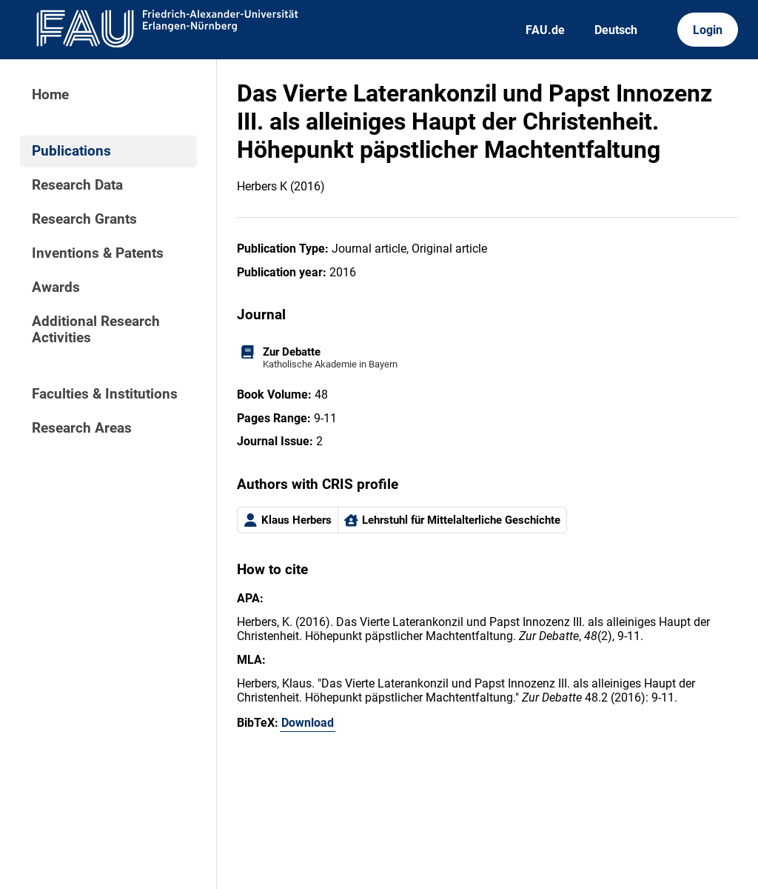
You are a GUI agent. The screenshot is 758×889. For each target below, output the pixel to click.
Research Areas (82, 428)
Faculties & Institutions (105, 394)
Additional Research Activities (96, 329)
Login (707, 30)
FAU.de (545, 30)
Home (50, 95)
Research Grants (84, 219)
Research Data (77, 185)
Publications (71, 151)
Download (307, 723)
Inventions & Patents (98, 253)
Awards (56, 287)
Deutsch (615, 30)
